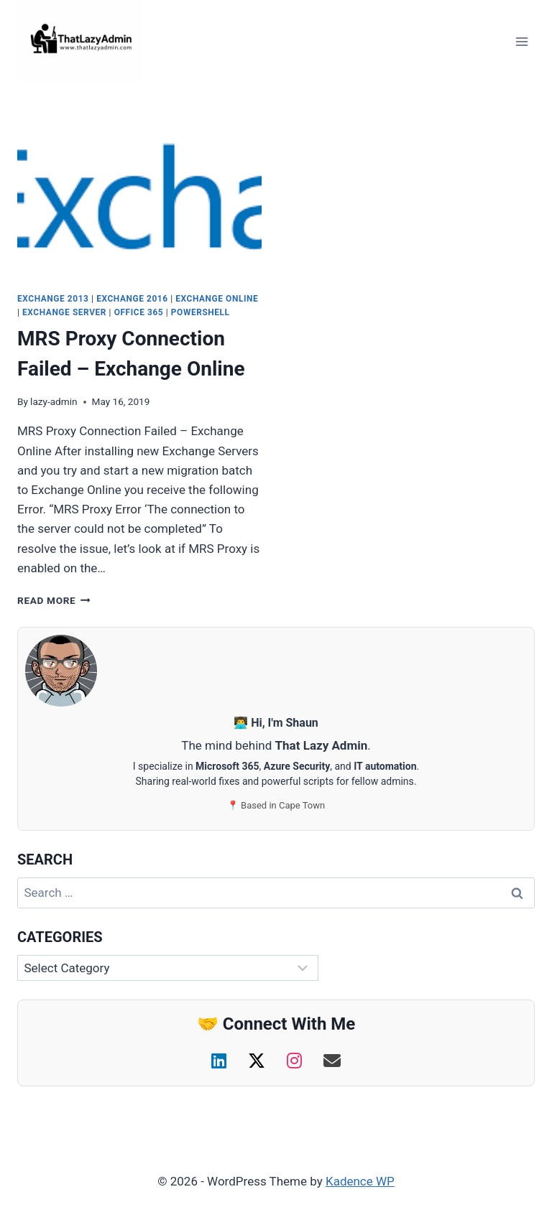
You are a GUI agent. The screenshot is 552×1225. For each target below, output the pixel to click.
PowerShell (200, 312)
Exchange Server (64, 312)
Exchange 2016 (132, 299)
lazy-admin (53, 401)
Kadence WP (360, 1181)
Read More (54, 600)
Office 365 (139, 312)
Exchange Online (216, 299)
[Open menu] (521, 41)
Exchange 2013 (53, 299)
